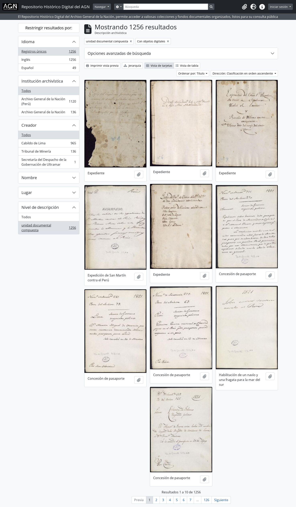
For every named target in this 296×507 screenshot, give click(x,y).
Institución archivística (42, 81)
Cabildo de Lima (48, 144)
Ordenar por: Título (191, 73)
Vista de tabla (187, 65)
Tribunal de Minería (48, 152)
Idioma (27, 41)
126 (206, 500)
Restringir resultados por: (48, 28)
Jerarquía (132, 65)
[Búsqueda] (165, 7)
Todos (26, 91)
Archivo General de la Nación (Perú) (48, 101)
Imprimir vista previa (102, 65)
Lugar (26, 192)
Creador (28, 125)
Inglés (48, 60)
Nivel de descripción (40, 207)
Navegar (101, 7)
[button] (244, 6)
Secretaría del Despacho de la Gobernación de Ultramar (48, 162)
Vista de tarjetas (159, 65)
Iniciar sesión (279, 7)
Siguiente (221, 500)
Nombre (29, 177)
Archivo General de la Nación (48, 113)
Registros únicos (48, 52)
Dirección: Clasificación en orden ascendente (243, 73)
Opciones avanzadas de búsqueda (119, 53)
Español (48, 68)
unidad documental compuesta (48, 227)
